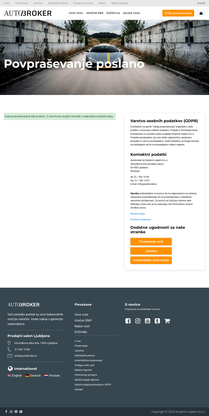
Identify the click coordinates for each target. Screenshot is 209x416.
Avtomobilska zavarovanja (151, 260)
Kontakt (79, 389)
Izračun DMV (83, 320)
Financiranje (21, 3)
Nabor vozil (82, 326)
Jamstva (37, 3)
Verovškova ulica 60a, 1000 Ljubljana (36, 343)
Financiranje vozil (151, 241)
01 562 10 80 (22, 349)
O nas (7, 3)
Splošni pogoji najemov (87, 379)
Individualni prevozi (58, 3)
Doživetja (81, 332)
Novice (102, 3)
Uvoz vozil (81, 314)
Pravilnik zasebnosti (140, 219)
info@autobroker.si (25, 355)
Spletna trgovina (119, 3)
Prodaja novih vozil (83, 3)
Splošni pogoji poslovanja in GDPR (93, 384)
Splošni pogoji (137, 213)
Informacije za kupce (86, 374)
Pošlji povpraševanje (178, 13)
